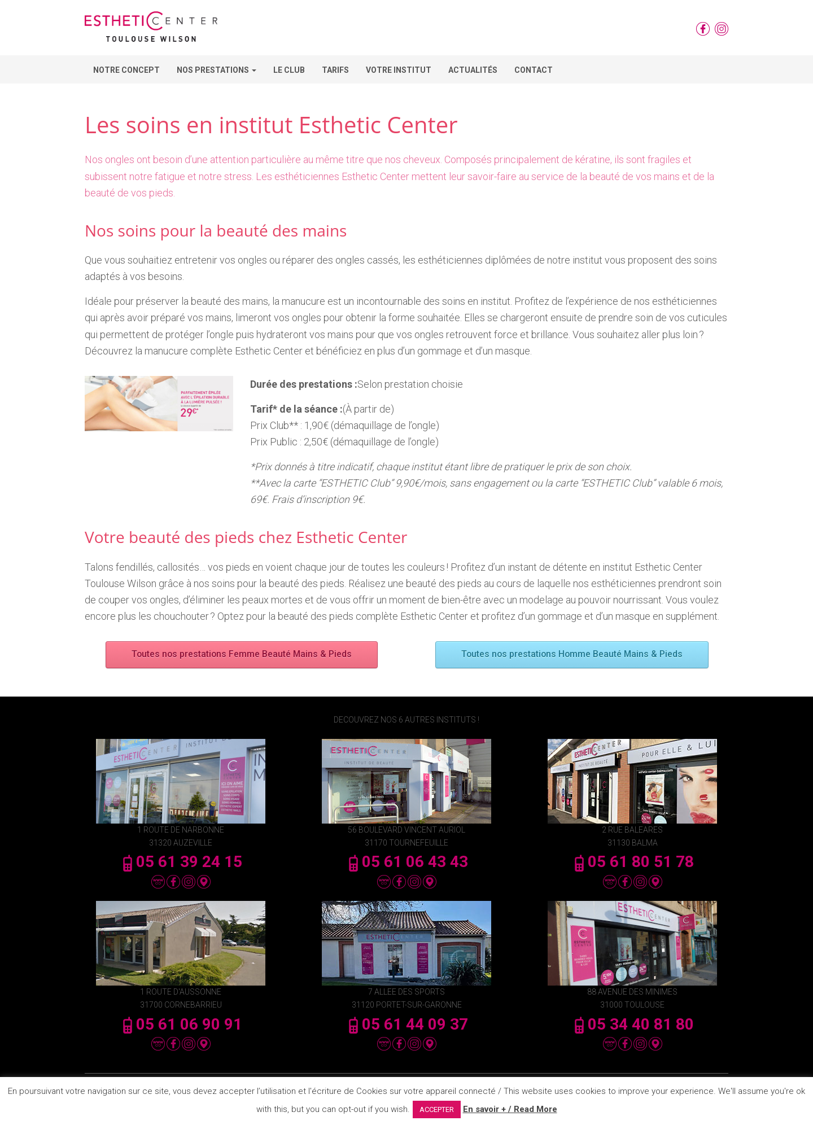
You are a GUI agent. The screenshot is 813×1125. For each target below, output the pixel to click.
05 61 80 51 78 (632, 861)
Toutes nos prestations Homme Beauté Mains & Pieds (572, 654)
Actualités (472, 70)
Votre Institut (398, 70)
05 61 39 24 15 (180, 861)
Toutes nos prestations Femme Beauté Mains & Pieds (241, 654)
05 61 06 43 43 (406, 861)
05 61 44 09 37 (406, 1024)
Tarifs (335, 70)
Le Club (289, 70)
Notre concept (126, 70)
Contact (533, 70)
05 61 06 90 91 (180, 1024)
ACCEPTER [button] (436, 1109)
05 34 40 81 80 (632, 1024)
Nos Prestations (216, 70)
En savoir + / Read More (510, 1109)
